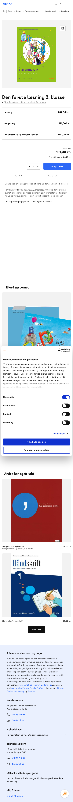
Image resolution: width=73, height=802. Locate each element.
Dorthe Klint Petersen (33, 102)
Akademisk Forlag (20, 627)
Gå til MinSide (15, 735)
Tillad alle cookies (36, 442)
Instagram (26, 775)
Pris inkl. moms (55, 157)
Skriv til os (18, 660)
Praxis (33, 627)
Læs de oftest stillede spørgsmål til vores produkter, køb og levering (35, 719)
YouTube (40, 775)
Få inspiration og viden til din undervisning (27, 674)
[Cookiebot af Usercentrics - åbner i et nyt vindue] (58, 350)
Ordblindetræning (15, 631)
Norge (60, 627)
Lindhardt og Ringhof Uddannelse (36, 624)
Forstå (31, 631)
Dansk (18, 11)
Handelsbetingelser (54, 791)
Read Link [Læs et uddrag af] (63, 28)
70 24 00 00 (19, 761)
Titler (10, 11)
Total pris (67, 148)
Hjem (3, 11)
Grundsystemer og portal (33, 11)
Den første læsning (51, 11)
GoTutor (41, 627)
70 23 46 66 (18, 697)
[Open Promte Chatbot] (64, 793)
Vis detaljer (59, 434)
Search (61, 3)
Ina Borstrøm (12, 102)
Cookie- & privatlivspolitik (34, 791)
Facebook (33, 775)
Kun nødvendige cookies (36, 450)
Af (3, 102)
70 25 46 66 (18, 654)
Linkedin (46, 775)
